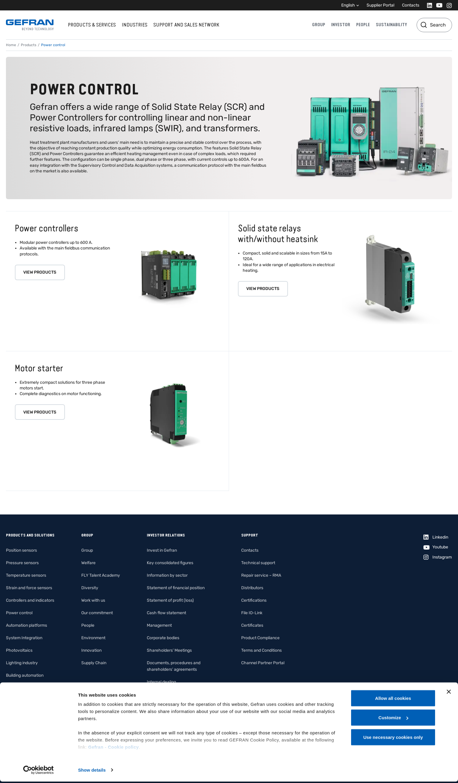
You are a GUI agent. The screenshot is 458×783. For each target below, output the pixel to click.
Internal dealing (161, 681)
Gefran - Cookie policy (113, 748)
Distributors (252, 587)
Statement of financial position (176, 587)
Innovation (91, 650)
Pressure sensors (22, 562)
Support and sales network (186, 25)
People (363, 24)
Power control (19, 612)
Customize (393, 719)
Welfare (88, 562)
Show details (92, 771)
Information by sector (167, 575)
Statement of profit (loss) (170, 600)
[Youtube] (437, 5)
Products (28, 45)
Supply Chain (93, 662)
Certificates (252, 625)
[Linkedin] (427, 5)
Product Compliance (260, 637)
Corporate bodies (163, 637)
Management (159, 625)
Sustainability (391, 24)
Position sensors (21, 550)
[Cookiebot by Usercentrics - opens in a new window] (39, 771)
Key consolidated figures (170, 562)
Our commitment (97, 612)
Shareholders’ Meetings (169, 650)
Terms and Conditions (261, 650)
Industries (134, 25)
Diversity (89, 587)
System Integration (24, 637)
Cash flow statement (166, 612)
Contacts (410, 5)
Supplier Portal (380, 5)
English (348, 5)
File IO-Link (251, 612)
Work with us (93, 600)
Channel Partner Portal (262, 662)
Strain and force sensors (29, 587)
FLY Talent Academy (100, 575)
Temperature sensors (26, 575)
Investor (340, 24)
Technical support (258, 562)
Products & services (92, 25)
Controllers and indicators (30, 600)
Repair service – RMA (261, 575)
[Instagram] (447, 5)
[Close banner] (449, 693)
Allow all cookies (393, 699)
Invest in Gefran (162, 550)
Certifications (254, 600)
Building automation (24, 675)
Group (318, 24)
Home (11, 45)
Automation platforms (26, 625)
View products (39, 272)
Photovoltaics (19, 650)
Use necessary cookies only (393, 738)
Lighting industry (22, 662)
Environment (93, 637)
